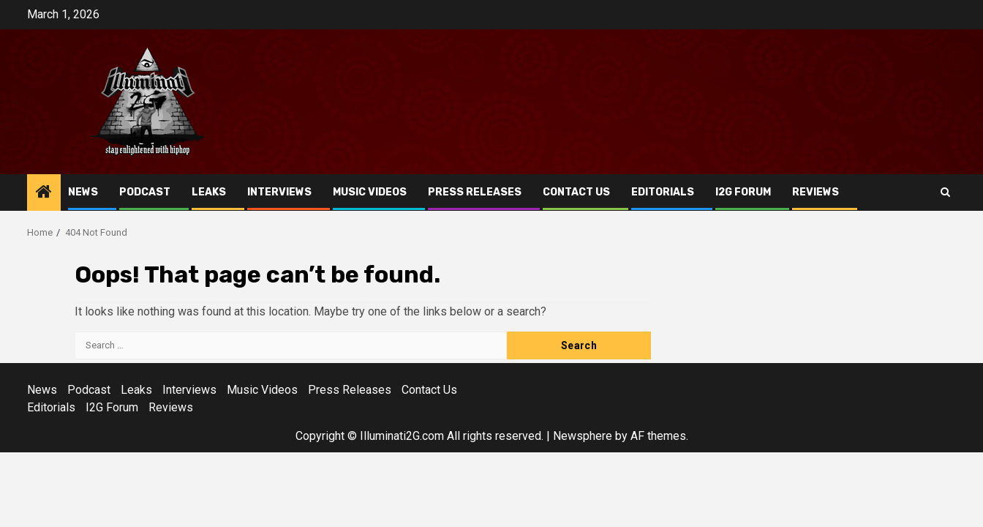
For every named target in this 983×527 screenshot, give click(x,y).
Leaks (209, 192)
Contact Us (576, 192)
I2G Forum (743, 192)
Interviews (279, 192)
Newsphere (582, 436)
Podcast (144, 192)
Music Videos (370, 192)
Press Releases (474, 192)
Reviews (815, 192)
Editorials (662, 192)
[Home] (44, 193)
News (83, 192)
